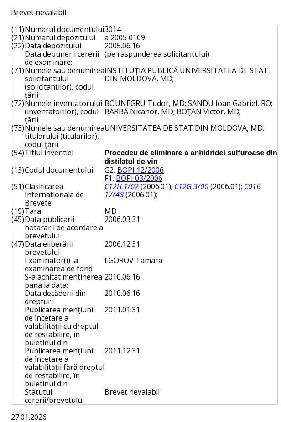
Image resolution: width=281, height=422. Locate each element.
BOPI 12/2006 (140, 170)
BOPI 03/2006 (139, 178)
